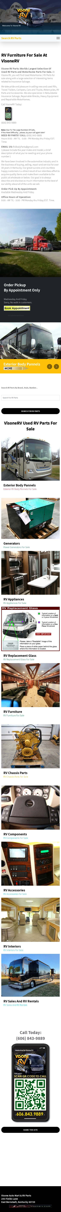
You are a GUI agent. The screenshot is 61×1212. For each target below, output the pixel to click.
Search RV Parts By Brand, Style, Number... (19, 387)
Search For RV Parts (30, 411)
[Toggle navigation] (58, 38)
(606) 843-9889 (8, 122)
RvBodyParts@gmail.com (25, 146)
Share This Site (30, 1130)
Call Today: (30, 1032)
